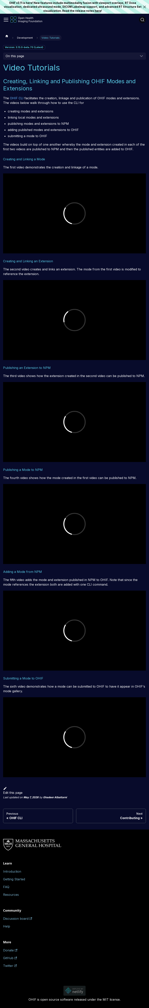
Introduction (12, 871)
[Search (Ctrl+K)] (142, 19)
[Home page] (6, 36)
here (98, 10)
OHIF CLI (16, 98)
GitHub (10, 958)
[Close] (146, 7)
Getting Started (14, 879)
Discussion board (17, 919)
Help (6, 926)
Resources (11, 895)
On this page (15, 56)
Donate (10, 950)
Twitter (10, 966)
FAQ (6, 887)
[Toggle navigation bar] (6, 20)
